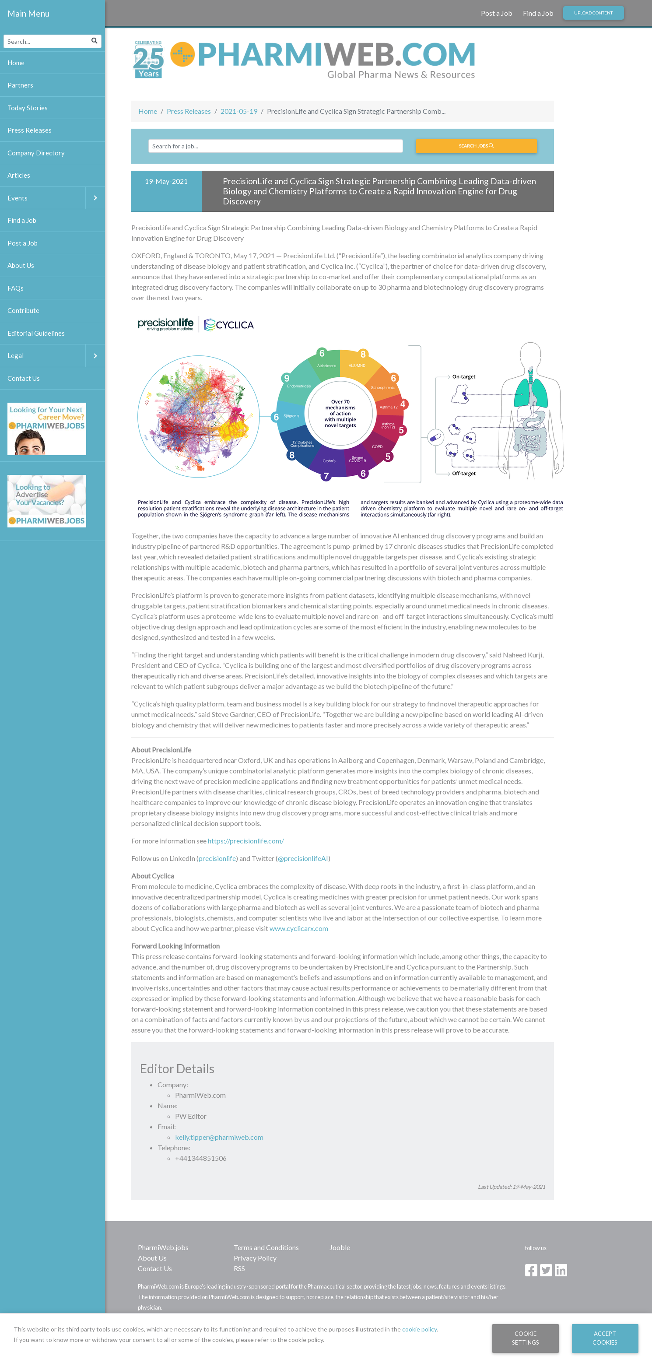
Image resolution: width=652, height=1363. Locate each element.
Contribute (23, 310)
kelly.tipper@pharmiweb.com (219, 1137)
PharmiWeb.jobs (163, 1247)
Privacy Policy (255, 1258)
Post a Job (496, 13)
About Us (152, 1258)
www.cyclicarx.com (299, 928)
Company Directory (36, 153)
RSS (239, 1268)
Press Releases (189, 111)
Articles (18, 175)
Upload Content (593, 12)
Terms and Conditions (266, 1247)
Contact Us (155, 1268)
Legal (56, 355)
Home (147, 111)
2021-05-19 (239, 111)
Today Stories (27, 108)
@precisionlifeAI (303, 858)
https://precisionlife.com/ (246, 840)
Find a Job (538, 13)
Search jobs (476, 145)
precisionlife (217, 858)
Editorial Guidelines (36, 333)
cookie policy (419, 1329)
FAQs (15, 288)
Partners (20, 85)
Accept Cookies (604, 1337)
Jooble (340, 1247)
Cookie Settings (525, 1337)
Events (56, 198)
